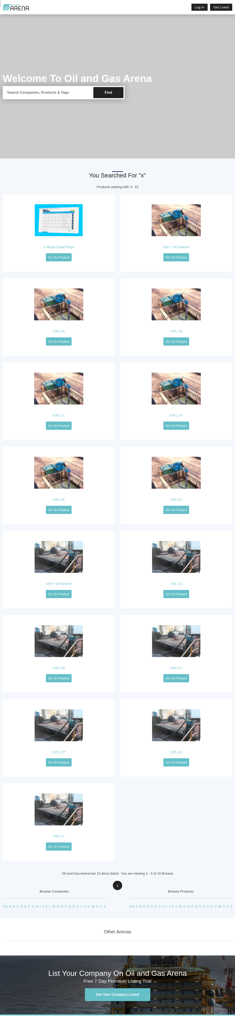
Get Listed (221, 7)
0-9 (5, 906)
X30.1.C (59, 415)
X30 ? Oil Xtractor (176, 247)
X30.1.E (59, 499)
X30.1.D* (176, 415)
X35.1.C (176, 668)
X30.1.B (176, 331)
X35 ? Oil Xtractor (58, 583)
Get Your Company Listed (117, 994)
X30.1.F (176, 499)
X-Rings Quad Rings (58, 247)
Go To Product (59, 257)
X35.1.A (176, 583)
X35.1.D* (59, 752)
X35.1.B (59, 668)
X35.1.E (176, 752)
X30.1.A (59, 331)
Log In (199, 7)
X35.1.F (59, 836)
